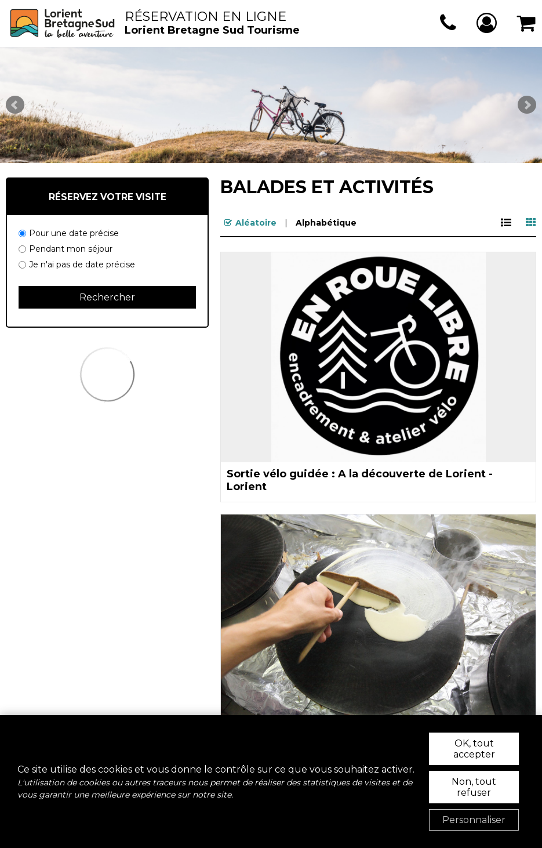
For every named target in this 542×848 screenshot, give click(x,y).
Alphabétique (326, 223)
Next (527, 105)
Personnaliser (473, 819)
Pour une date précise (74, 233)
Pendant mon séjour (70, 249)
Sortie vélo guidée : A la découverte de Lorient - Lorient (360, 480)
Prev (15, 105)
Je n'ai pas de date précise (82, 264)
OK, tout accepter (474, 749)
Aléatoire (256, 223)
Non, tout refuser (474, 787)
